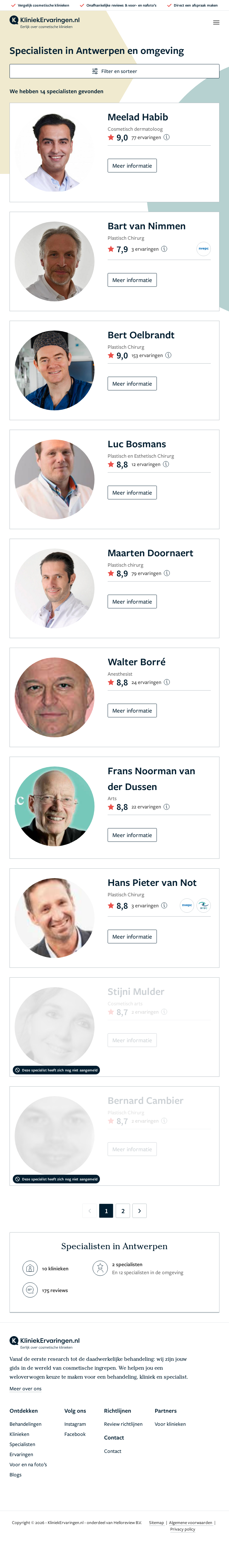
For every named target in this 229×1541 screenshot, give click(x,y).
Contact (112, 1450)
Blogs (15, 1474)
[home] (44, 22)
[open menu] (216, 22)
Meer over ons (25, 1388)
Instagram (75, 1423)
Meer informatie (132, 165)
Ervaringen (21, 1454)
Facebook (75, 1434)
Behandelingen (25, 1423)
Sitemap (157, 1522)
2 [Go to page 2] (123, 1211)
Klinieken (19, 1434)
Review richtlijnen (123, 1423)
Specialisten (22, 1444)
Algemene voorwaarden (191, 1522)
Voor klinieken (170, 1423)
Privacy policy (182, 1529)
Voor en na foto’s (28, 1464)
